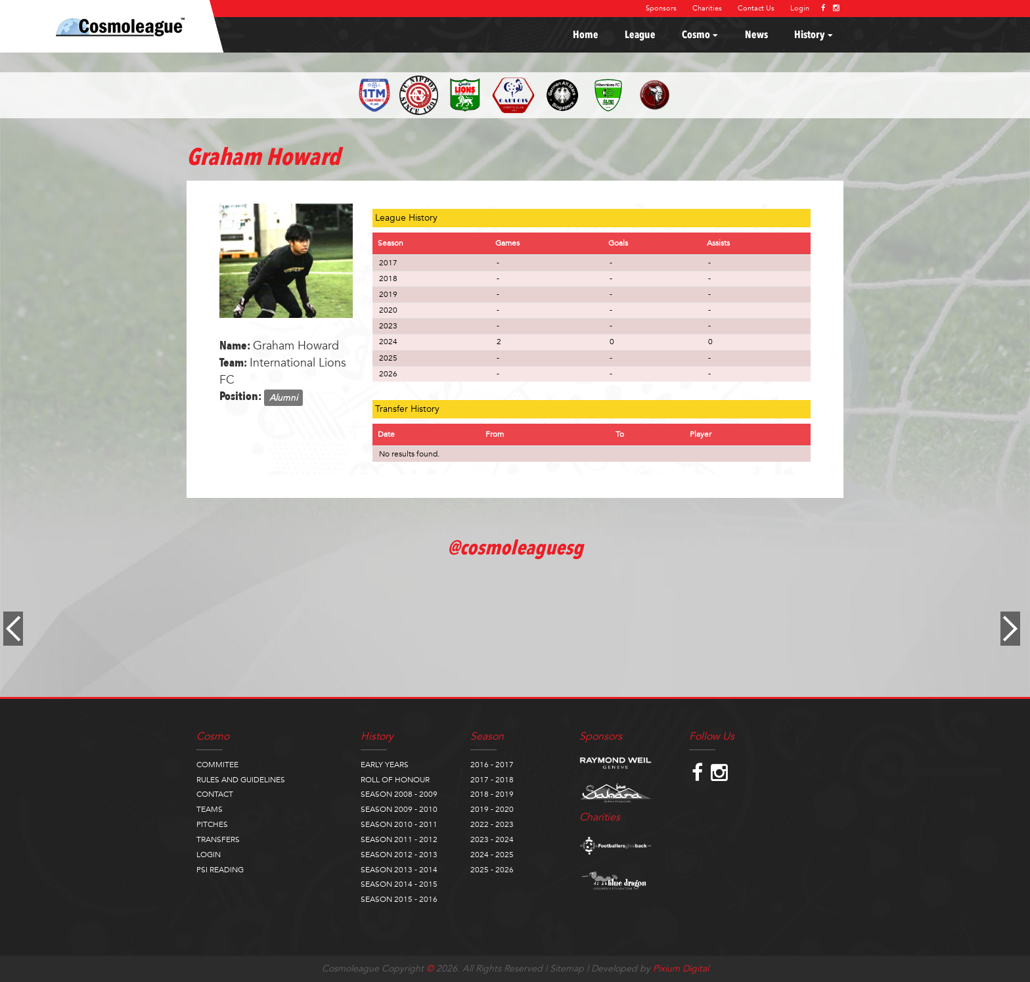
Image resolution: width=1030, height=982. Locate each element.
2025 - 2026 (492, 869)
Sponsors (661, 8)
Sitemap (567, 968)
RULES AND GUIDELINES (240, 779)
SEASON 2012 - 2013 (399, 854)
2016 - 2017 (492, 764)
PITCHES (212, 824)
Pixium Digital (681, 968)
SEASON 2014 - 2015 (399, 884)
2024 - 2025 (492, 854)
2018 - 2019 (492, 794)
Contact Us (756, 8)
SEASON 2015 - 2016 (399, 899)
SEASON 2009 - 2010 (399, 809)
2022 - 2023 (492, 824)
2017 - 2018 (492, 779)
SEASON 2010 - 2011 (399, 824)
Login (799, 8)
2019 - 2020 (492, 809)
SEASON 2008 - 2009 (399, 794)
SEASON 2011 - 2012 (399, 839)
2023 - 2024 (492, 839)
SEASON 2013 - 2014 (399, 869)
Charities (707, 8)
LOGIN (208, 854)
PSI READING (220, 869)
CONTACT (214, 794)
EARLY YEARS (385, 764)
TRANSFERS (218, 839)
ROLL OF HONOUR (395, 779)
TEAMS (209, 809)
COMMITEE (217, 764)
